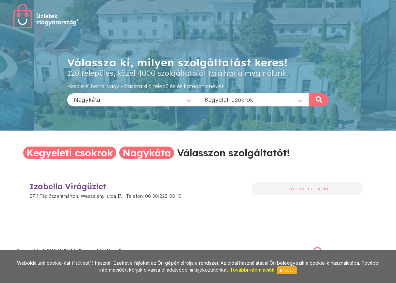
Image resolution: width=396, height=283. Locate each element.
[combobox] (132, 99)
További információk (252, 270)
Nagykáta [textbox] (87, 99)
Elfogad (287, 270)
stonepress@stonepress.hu (42, 244)
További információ (307, 188)
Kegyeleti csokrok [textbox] (229, 99)
